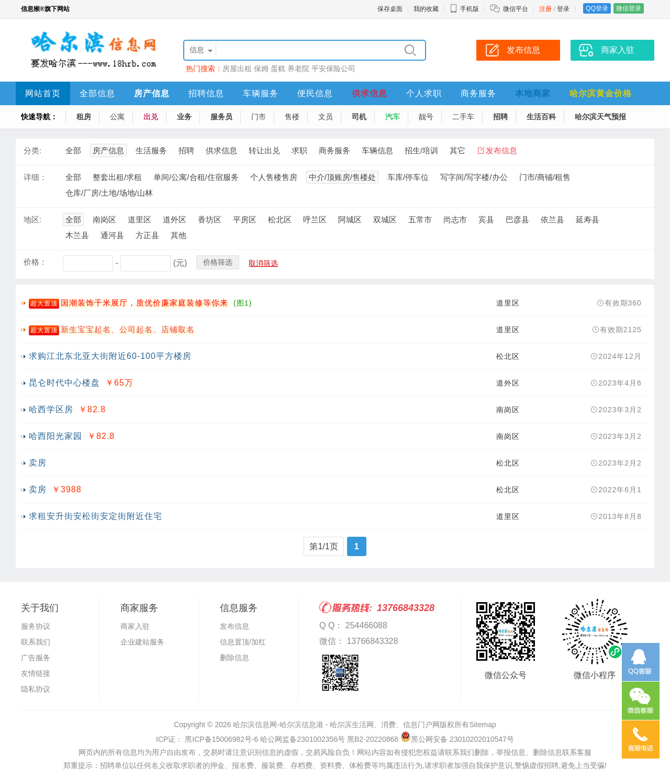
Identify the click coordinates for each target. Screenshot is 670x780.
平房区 (244, 219)
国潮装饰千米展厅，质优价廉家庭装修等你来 (144, 302)
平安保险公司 (333, 68)
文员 (325, 116)
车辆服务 (260, 93)
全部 (73, 150)
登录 (563, 9)
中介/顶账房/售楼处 (342, 177)
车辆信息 (377, 150)
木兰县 (77, 235)
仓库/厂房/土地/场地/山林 (109, 192)
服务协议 (35, 626)
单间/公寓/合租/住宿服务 (196, 177)
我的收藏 (426, 9)
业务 (184, 116)
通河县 (112, 235)
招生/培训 (421, 150)
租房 (83, 116)
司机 (359, 116)
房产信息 (152, 93)
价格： (35, 261)
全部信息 (97, 93)
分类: (32, 150)
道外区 (174, 219)
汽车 (392, 116)
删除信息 (234, 657)
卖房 (38, 462)
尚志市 (455, 219)
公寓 (117, 116)
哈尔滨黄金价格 (601, 93)
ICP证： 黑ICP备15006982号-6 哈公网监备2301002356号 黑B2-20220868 (277, 739)
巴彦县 (517, 219)
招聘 (500, 116)
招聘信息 (206, 93)
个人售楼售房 (273, 177)
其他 (178, 235)
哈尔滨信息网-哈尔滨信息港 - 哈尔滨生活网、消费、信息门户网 (336, 724)
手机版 (464, 9)
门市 (258, 116)
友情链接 (35, 673)
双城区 (385, 219)
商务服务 (478, 93)
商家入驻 (135, 626)
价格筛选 (217, 262)
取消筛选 (263, 263)
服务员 (221, 116)
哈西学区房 (51, 409)
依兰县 (552, 219)
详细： (35, 177)
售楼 (292, 116)
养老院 (298, 68)
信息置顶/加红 (243, 642)
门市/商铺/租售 (545, 177)
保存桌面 (390, 9)
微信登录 (628, 8)
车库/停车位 (408, 177)
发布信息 (501, 150)
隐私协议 (35, 689)
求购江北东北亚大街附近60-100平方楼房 (110, 356)
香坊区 (209, 219)
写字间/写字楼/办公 (473, 177)
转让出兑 (264, 150)
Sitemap (482, 724)
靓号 (426, 116)
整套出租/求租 (117, 177)
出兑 (150, 116)
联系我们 (35, 642)
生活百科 (541, 116)
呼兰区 (315, 219)
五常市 (420, 219)
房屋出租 (237, 68)
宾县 (486, 219)
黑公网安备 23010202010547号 (457, 739)
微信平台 (515, 9)
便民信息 (315, 93)
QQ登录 (597, 8)
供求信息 (369, 93)
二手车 (463, 116)
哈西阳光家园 (55, 436)
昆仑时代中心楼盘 (64, 382)
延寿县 (587, 219)
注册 (545, 9)
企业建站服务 (142, 642)
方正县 (147, 235)
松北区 (280, 219)
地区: (32, 219)
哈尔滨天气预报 (600, 116)
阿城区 (350, 219)
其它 (457, 150)
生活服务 (151, 150)
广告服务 (35, 657)
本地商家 (533, 93)
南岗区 (104, 219)
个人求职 (424, 93)
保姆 (261, 68)
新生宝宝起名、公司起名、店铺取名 (128, 329)
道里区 (139, 219)
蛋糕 (278, 68)
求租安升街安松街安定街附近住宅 (95, 516)
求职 (299, 150)
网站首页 (43, 93)
